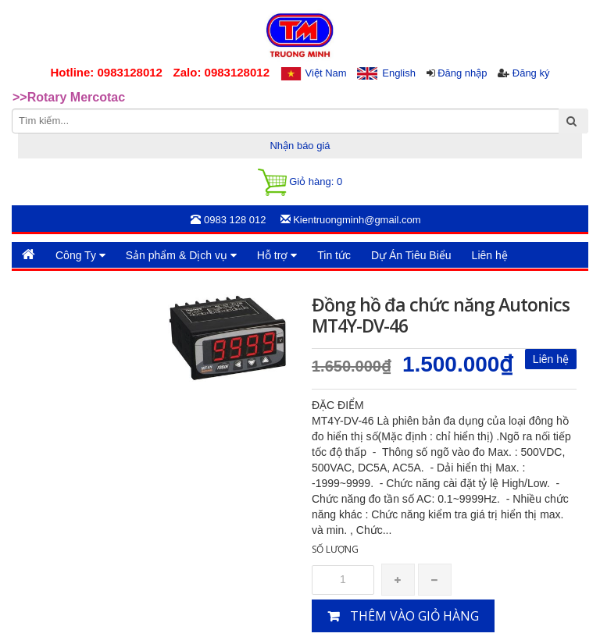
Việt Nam (326, 73)
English (399, 73)
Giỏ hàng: (300, 182)
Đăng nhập (462, 73)
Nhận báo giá (300, 145)
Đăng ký (531, 73)
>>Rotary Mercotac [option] (68, 97)
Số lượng (335, 549)
